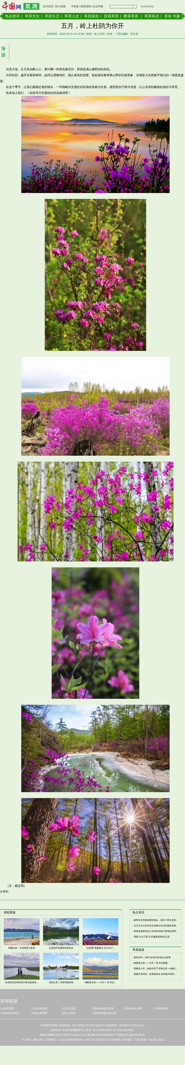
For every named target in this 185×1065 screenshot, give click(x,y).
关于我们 (26, 1039)
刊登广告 (90, 1039)
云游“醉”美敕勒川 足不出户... (100, 948)
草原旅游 (91, 16)
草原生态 (52, 16)
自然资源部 (7, 1008)
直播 (143, 1039)
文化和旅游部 (39, 1008)
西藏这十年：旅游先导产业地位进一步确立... (156, 968)
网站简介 (39, 1039)
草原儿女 (71, 16)
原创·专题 (172, 16)
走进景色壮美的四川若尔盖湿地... (21, 982)
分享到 (4, 891)
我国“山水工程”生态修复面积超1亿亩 (152, 936)
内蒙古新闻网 (39, 1013)
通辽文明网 (69, 1013)
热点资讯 (12, 16)
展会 (155, 1039)
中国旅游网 (161, 1008)
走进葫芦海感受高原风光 (61, 948)
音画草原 (111, 16)
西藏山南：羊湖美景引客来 (21, 948)
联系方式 (102, 1039)
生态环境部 (69, 1008)
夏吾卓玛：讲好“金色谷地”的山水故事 (152, 957)
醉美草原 (131, 16)
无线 (161, 1039)
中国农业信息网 (133, 1008)
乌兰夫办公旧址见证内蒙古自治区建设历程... (156, 925)
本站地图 (115, 1039)
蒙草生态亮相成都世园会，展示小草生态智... (156, 920)
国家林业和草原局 (103, 1008)
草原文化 (32, 16)
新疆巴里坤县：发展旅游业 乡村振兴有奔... (155, 974)
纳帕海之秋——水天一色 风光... (100, 982)
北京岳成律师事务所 (71, 1039)
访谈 (137, 1039)
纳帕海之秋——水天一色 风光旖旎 (151, 963)
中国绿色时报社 (10, 1013)
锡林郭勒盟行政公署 (105, 1013)
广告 (149, 1039)
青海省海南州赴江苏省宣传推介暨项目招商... (156, 931)
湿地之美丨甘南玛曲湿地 (61, 982)
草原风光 (151, 16)
